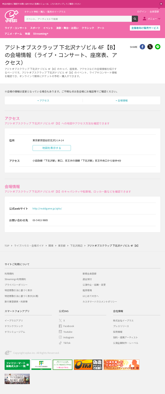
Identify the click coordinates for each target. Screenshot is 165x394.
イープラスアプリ (14, 320)
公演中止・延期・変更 (94, 284)
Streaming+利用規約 (15, 279)
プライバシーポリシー (16, 284)
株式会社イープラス (123, 320)
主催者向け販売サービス (145, 28)
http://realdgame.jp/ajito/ (47, 208)
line (157, 46)
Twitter (150, 46)
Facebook (68, 326)
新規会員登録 (89, 273)
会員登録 (154, 11)
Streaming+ (40, 33)
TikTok (66, 342)
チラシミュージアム (15, 331)
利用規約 (9, 273)
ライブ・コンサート (16, 28)
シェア (142, 46)
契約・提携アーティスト (125, 337)
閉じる (161, 3)
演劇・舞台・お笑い (67, 28)
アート (100, 28)
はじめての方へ (91, 296)
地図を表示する (51, 148)
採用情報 (117, 331)
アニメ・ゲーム (13, 33)
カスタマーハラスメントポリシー (100, 301)
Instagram (68, 337)
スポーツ (35, 28)
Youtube (67, 331)
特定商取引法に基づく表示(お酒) (21, 296)
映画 (27, 33)
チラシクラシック (14, 326)
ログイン (141, 11)
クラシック (88, 28)
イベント (48, 28)
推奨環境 (87, 290)
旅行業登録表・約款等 (16, 301)
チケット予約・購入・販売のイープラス (45, 11)
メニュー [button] (152, 18)
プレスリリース (121, 326)
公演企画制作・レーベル (125, 342)
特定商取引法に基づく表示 (18, 290)
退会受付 (87, 279)
